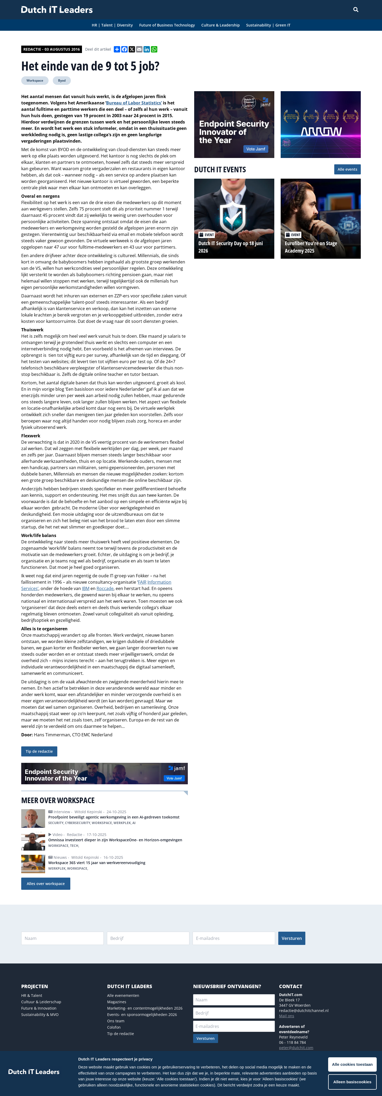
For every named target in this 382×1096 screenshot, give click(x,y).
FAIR (142, 582)
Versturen (292, 938)
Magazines (116, 1001)
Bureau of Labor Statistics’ (134, 103)
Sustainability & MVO (40, 1014)
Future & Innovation (39, 1008)
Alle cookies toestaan (352, 1064)
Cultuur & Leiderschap (41, 1001)
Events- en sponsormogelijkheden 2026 (142, 1014)
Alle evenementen (123, 995)
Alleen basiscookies (352, 1082)
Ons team (115, 1020)
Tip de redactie (39, 751)
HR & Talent (31, 995)
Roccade (105, 588)
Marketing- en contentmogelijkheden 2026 (145, 1008)
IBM (85, 588)
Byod (62, 80)
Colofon (114, 1027)
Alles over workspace (46, 883)
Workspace (35, 80)
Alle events (347, 169)
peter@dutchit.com (296, 1047)
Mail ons (286, 1015)
